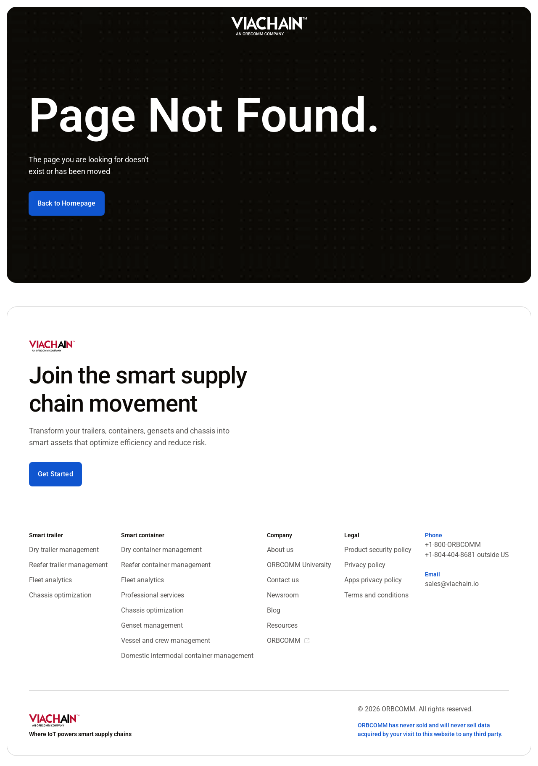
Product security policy (377, 550)
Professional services (152, 595)
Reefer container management (166, 565)
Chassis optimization (60, 595)
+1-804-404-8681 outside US (467, 555)
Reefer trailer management (68, 565)
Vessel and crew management (165, 640)
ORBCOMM (284, 640)
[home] (269, 26)
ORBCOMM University (299, 565)
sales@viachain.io (452, 584)
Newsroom (283, 595)
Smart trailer (46, 535)
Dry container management (161, 550)
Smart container (142, 535)
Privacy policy (364, 565)
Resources (282, 625)
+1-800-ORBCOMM (453, 545)
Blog (273, 610)
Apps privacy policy (373, 580)
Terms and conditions (376, 595)
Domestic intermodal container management (187, 656)
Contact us (283, 580)
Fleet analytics (50, 580)
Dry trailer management (64, 550)
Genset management (152, 625)
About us (280, 550)
